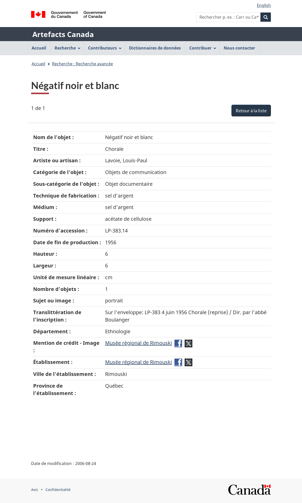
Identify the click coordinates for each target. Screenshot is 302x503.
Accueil (38, 64)
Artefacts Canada (63, 34)
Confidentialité (58, 489)
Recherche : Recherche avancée (82, 64)
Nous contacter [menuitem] (239, 48)
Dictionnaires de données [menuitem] (155, 48)
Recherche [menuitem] (68, 48)
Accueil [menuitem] (39, 48)
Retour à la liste (251, 110)
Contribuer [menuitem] (202, 48)
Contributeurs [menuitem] (105, 48)
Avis (34, 489)
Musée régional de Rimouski (138, 342)
